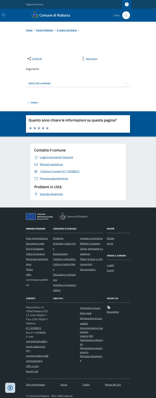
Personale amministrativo (37, 261)
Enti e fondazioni (35, 249)
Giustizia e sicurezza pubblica (64, 287)
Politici (29, 269)
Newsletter (113, 312)
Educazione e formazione (64, 277)
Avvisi (110, 243)
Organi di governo (35, 254)
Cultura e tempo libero (64, 266)
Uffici (28, 275)
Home (29, 30)
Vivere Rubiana (44, 30)
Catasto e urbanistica (64, 259)
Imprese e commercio (91, 238)
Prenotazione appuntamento (91, 350)
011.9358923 (33, 328)
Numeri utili (32, 371)
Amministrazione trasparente (91, 330)
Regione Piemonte (34, 4)
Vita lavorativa (87, 269)
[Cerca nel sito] (125, 15)
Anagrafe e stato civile (64, 246)
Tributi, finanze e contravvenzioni (91, 261)
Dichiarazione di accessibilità (91, 320)
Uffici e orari (32, 366)
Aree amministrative (37, 238)
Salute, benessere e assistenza (91, 251)
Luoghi (110, 265)
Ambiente (58, 238)
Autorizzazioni (60, 254)
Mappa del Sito (113, 384)
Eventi (110, 270)
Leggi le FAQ (86, 336)
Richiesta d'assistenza (91, 358)
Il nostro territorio (67, 30)
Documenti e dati (35, 243)
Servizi (63, 384)
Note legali (86, 313)
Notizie (110, 238)
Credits (86, 384)
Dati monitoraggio (35, 384)
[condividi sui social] (34, 58)
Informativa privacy (90, 308)
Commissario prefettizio (37, 282)
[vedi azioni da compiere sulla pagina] (89, 58)
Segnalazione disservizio (91, 342)
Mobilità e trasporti (90, 243)
